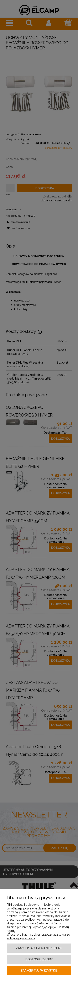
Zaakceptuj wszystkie (39, 970)
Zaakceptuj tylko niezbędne (39, 948)
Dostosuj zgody (39, 959)
